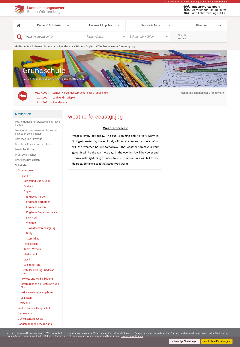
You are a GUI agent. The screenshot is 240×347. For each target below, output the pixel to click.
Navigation (23, 114)
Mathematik (30, 254)
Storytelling (32, 238)
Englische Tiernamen (38, 201)
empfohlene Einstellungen (217, 341)
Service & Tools (151, 25)
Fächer (79, 46)
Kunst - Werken (32, 249)
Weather (102, 46)
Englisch (90, 46)
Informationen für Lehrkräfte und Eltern (40, 285)
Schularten (50, 46)
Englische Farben (36, 196)
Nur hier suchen (182, 37)
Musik (26, 259)
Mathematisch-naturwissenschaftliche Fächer (37, 123)
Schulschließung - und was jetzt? (38, 272)
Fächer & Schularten (49, 25)
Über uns (201, 25)
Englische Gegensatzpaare (41, 212)
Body (29, 233)
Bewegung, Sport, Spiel (36, 180)
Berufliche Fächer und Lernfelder (34, 144)
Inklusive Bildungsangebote (36, 292)
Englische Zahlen (36, 207)
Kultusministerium (217, 1)
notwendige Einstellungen (184, 341)
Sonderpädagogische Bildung (35, 323)
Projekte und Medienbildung (37, 278)
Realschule (24, 302)
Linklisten (26, 297)
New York (31, 217)
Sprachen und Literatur (28, 138)
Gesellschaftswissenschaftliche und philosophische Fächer (36, 132)
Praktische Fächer (25, 154)
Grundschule (65, 46)
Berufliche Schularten (27, 159)
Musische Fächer (25, 149)
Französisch (30, 243)
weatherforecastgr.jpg (42, 228)
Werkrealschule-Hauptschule (34, 308)
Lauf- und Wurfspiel (63, 97)
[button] (18, 25)
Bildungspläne (198, 1)
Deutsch (28, 186)
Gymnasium (25, 313)
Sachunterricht (32, 264)
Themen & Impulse (100, 25)
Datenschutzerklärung (132, 336)
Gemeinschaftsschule (30, 318)
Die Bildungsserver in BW (176, 1)
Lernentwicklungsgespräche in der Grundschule (80, 92)
